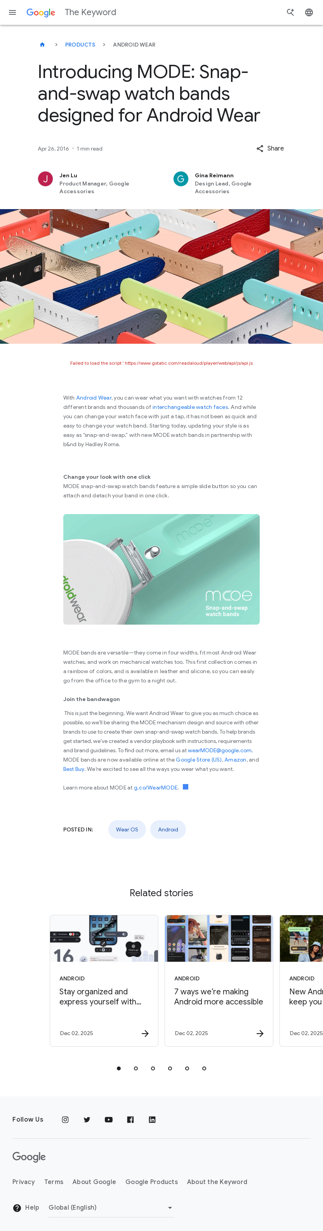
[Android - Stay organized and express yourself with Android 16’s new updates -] (103, 980)
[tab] (118, 1068)
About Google (94, 1182)
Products (80, 44)
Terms (53, 1182)
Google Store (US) (199, 759)
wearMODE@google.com (220, 750)
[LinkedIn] (152, 1119)
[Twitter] (87, 1119)
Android (168, 829)
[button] (270, 148)
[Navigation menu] (12, 12)
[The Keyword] (42, 44)
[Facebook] (130, 1119)
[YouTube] (108, 1119)
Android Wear (93, 397)
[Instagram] (65, 1119)
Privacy (23, 1182)
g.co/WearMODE (155, 787)
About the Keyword (217, 1182)
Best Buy (73, 768)
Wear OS (127, 829)
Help (25, 1208)
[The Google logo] (29, 1157)
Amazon (235, 759)
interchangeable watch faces (190, 406)
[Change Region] (112, 1207)
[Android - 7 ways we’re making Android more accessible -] (218, 980)
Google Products (151, 1182)
